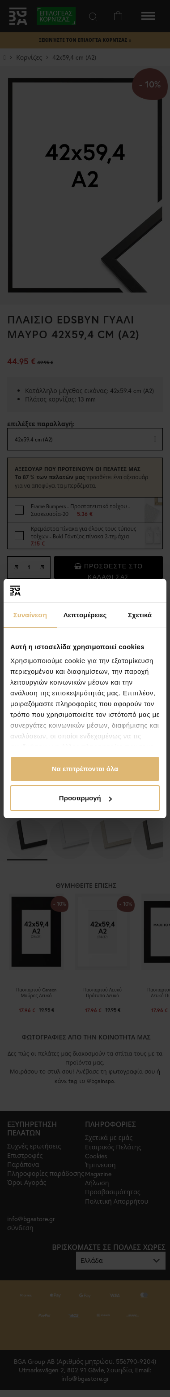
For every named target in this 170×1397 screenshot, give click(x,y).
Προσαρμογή (85, 798)
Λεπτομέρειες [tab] (85, 615)
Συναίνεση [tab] (30, 615)
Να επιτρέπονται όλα (85, 769)
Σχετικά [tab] (140, 615)
